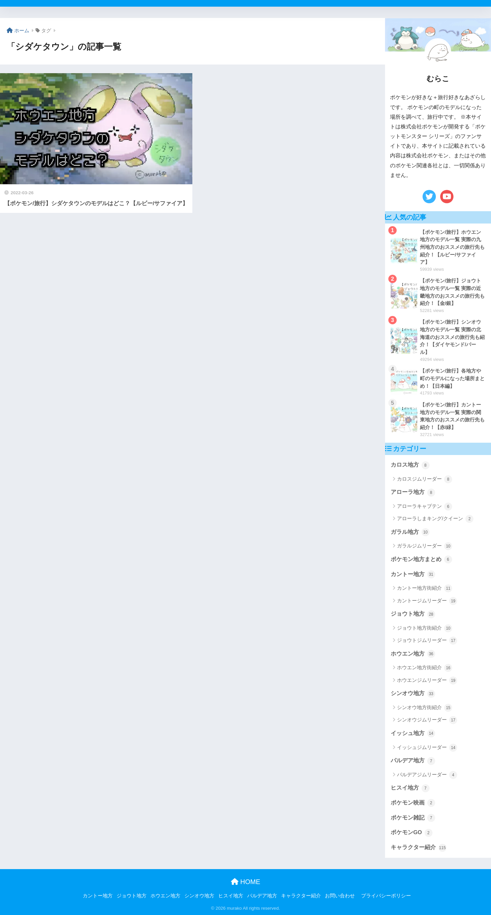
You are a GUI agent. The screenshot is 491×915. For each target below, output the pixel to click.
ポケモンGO (412, 833)
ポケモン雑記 (413, 818)
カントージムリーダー (427, 601)
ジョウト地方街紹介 (424, 628)
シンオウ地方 (413, 694)
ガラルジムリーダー (424, 546)
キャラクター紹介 (418, 848)
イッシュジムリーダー (427, 748)
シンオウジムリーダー (427, 720)
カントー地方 (413, 574)
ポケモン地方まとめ (421, 559)
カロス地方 (410, 465)
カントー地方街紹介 (424, 588)
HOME (245, 881)
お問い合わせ (340, 895)
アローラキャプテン (424, 507)
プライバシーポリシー (386, 895)
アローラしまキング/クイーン (435, 519)
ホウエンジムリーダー (427, 681)
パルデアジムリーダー (427, 775)
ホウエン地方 (413, 654)
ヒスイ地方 (410, 788)
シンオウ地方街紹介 (424, 708)
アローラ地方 (413, 493)
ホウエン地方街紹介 (424, 668)
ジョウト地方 (413, 614)
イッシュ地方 (413, 733)
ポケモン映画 (413, 803)
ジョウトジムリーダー (427, 641)
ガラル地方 (410, 532)
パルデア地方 (413, 761)
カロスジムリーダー (424, 479)
